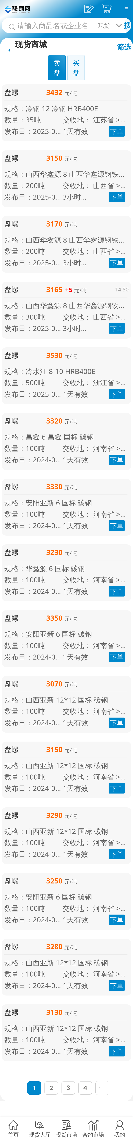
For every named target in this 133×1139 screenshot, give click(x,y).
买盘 (76, 67)
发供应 (90, 9)
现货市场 (66, 1134)
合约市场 (93, 1134)
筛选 (124, 47)
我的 (119, 1134)
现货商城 (31, 44)
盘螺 (11, 92)
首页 (13, 1134)
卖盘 (57, 67)
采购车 (107, 9)
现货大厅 (40, 1134)
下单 (116, 131)
